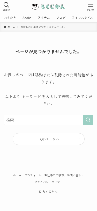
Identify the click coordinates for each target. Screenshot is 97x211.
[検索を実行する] (88, 120)
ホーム (17, 175)
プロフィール (32, 175)
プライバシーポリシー (48, 182)
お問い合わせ (75, 175)
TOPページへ (48, 139)
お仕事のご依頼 (54, 175)
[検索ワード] (48, 120)
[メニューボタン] (90, 6)
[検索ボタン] (6, 6)
